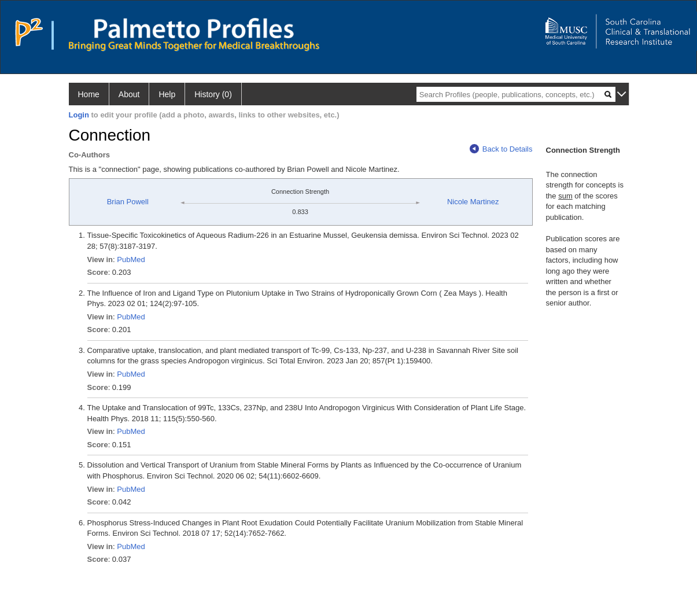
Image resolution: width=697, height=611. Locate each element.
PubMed (131, 259)
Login (79, 115)
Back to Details (501, 149)
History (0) (213, 94)
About (129, 94)
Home (88, 94)
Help (166, 94)
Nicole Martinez (473, 201)
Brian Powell (128, 201)
